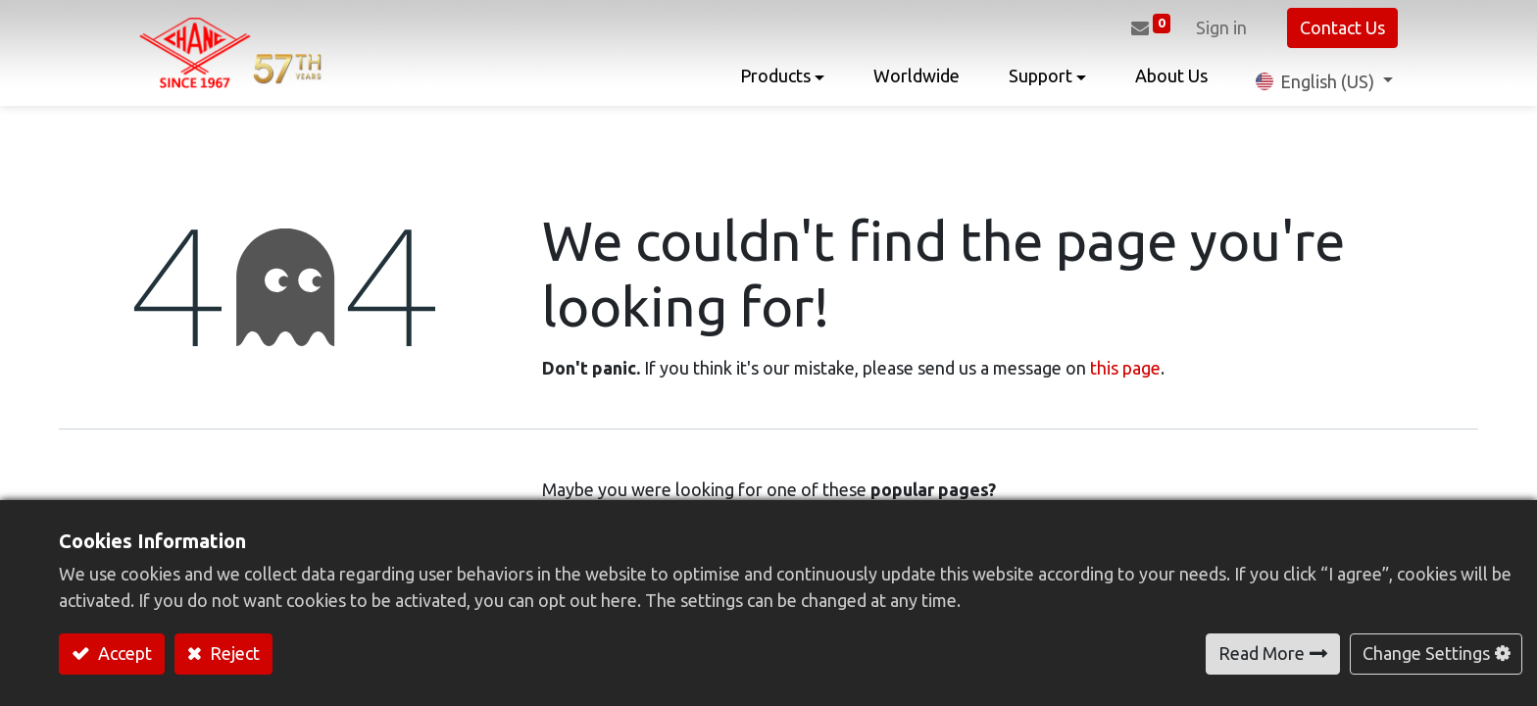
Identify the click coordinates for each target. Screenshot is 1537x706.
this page (1125, 368)
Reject (233, 653)
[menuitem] (910, 81)
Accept (123, 653)
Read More (1261, 653)
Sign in (1215, 27)
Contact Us (1337, 27)
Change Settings (1426, 653)
